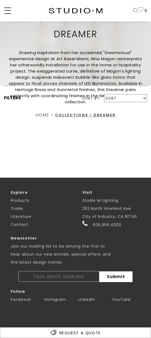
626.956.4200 (102, 224)
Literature (21, 216)
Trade (17, 208)
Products (20, 200)
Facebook (21, 299)
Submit (116, 277)
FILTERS (12, 98)
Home (42, 115)
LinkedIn (86, 299)
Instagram (55, 299)
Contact (19, 224)
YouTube (121, 299)
